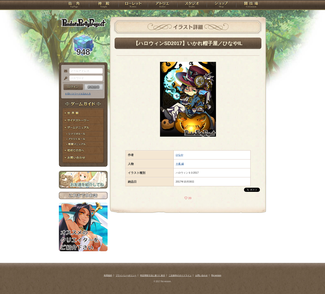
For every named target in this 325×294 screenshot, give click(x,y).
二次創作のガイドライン (180, 275)
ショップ (221, 5)
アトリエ (162, 5)
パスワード (64, 78)
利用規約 (108, 275)
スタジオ (192, 5)
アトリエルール (83, 139)
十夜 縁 (180, 163)
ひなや (179, 154)
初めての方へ (83, 150)
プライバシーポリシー (126, 275)
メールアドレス (64, 71)
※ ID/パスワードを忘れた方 (78, 94)
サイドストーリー (83, 120)
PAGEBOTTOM (314, 282)
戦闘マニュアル (83, 144)
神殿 (103, 5)
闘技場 (251, 5)
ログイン (73, 87)
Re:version (216, 275)
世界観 (83, 113)
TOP (74, 5)
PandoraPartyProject (83, 23)
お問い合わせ (83, 158)
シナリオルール (83, 134)
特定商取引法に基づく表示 (152, 275)
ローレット (133, 5)
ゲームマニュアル (83, 127)
